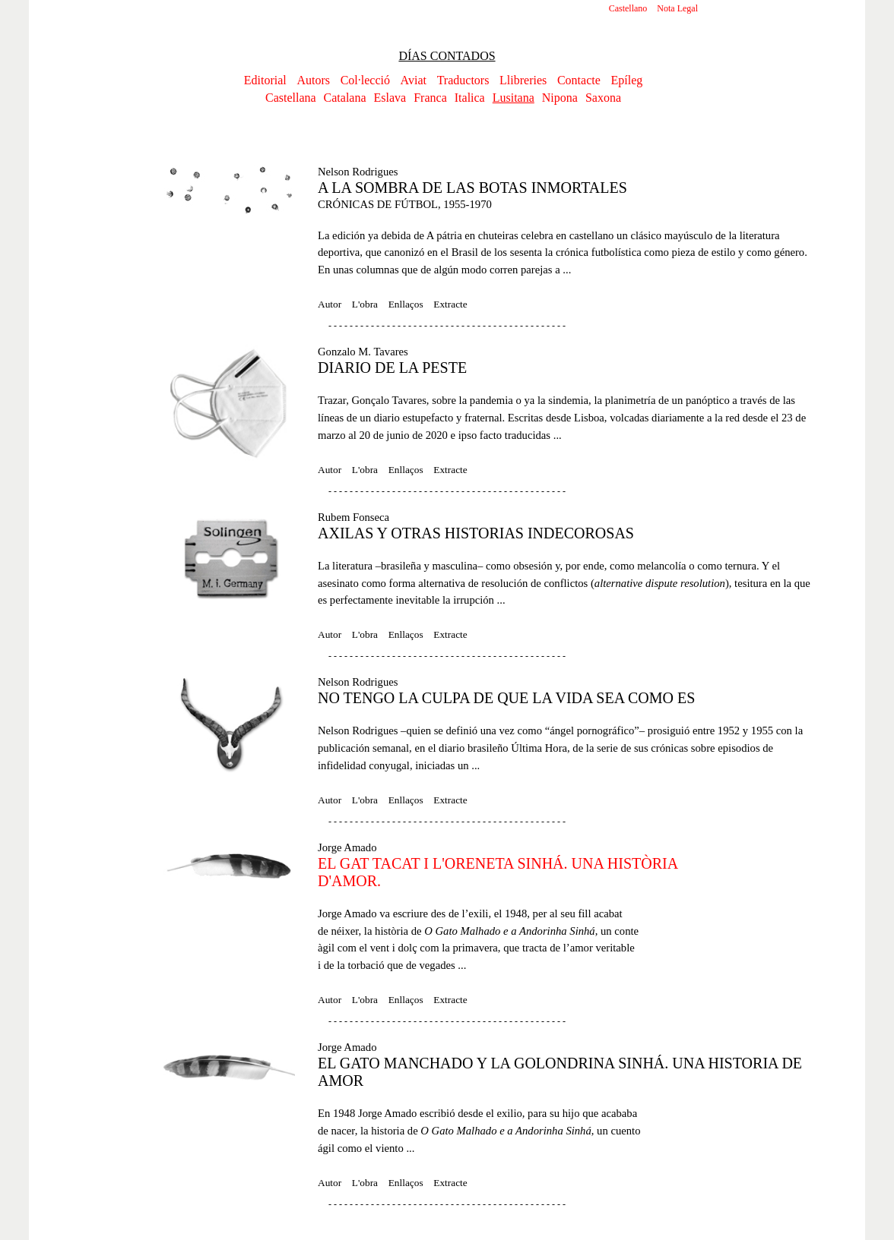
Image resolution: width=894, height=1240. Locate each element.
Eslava (390, 97)
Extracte (450, 304)
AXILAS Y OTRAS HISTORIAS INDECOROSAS (476, 533)
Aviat (413, 80)
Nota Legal (677, 8)
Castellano (628, 8)
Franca (430, 97)
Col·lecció (365, 80)
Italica (470, 97)
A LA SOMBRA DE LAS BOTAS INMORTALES (472, 187)
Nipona (560, 97)
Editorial (265, 80)
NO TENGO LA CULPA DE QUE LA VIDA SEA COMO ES (506, 697)
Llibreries (523, 80)
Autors (313, 80)
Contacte (579, 80)
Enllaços (405, 304)
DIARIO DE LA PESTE (392, 367)
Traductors (463, 80)
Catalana (345, 97)
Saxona (603, 97)
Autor (329, 304)
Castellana (290, 97)
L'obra (365, 304)
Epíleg (626, 80)
